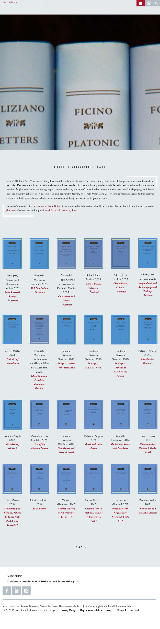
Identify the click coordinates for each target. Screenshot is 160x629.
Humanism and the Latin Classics (148, 523)
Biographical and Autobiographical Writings (148, 300)
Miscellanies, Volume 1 (147, 374)
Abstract (12, 312)
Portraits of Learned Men (12, 374)
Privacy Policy (68, 623)
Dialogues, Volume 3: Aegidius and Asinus (121, 382)
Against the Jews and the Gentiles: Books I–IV (66, 525)
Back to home (10, 2)
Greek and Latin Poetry (93, 459)
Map (108, 623)
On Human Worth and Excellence (120, 459)
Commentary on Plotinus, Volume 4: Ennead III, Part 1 (93, 527)
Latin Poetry (39, 521)
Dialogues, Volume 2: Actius (93, 378)
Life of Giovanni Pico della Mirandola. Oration (39, 395)
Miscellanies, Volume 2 (12, 459)
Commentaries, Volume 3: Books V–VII (147, 461)
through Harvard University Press (59, 223)
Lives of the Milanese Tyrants (39, 459)
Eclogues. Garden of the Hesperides (66, 378)
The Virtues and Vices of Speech (66, 463)
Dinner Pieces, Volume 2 (93, 298)
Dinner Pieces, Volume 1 (120, 298)
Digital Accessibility (91, 623)
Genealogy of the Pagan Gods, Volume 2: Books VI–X (120, 527)
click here (10, 223)
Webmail (121, 623)
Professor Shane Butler (48, 219)
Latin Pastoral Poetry (12, 307)
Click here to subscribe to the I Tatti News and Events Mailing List (42, 594)
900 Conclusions (39, 301)
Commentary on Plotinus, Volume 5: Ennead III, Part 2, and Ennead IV (12, 529)
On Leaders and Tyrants (66, 311)
